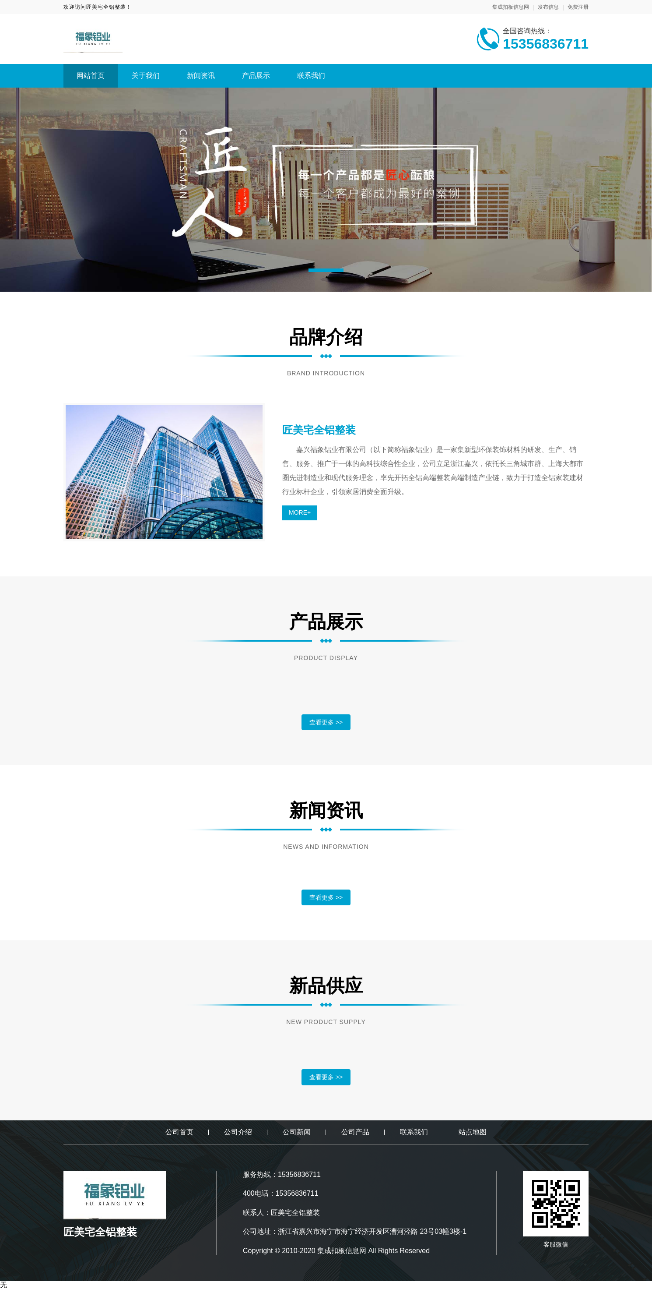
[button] (326, 270)
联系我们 (311, 75)
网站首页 (91, 75)
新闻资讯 (201, 75)
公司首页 (179, 1132)
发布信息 (548, 7)
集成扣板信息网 (510, 7)
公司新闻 (297, 1132)
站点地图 (473, 1132)
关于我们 (146, 75)
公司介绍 (238, 1132)
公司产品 (355, 1132)
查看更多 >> (326, 722)
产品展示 (256, 75)
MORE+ (300, 512)
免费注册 (578, 7)
